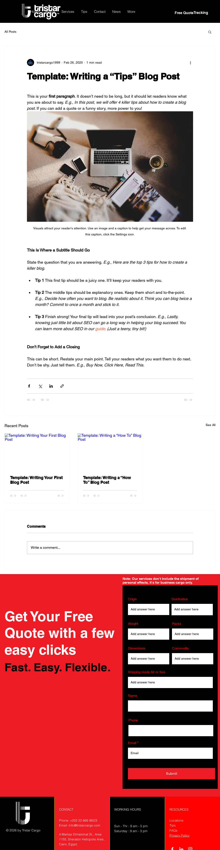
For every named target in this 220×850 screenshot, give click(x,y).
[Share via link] (62, 386)
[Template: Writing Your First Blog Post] (37, 451)
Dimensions (136, 648)
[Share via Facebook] (29, 386)
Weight (133, 623)
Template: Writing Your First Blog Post (36, 480)
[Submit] (171, 773)
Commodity (180, 648)
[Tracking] (201, 13)
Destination (180, 599)
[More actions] (190, 62)
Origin (132, 599)
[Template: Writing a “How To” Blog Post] (110, 451)
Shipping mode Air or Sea (146, 672)
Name (132, 695)
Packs (176, 623)
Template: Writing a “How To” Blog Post (107, 480)
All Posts (10, 31)
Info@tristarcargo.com (84, 825)
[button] (68, 11)
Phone (133, 720)
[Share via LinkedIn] (51, 386)
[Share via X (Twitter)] (40, 386)
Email (132, 743)
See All (211, 425)
